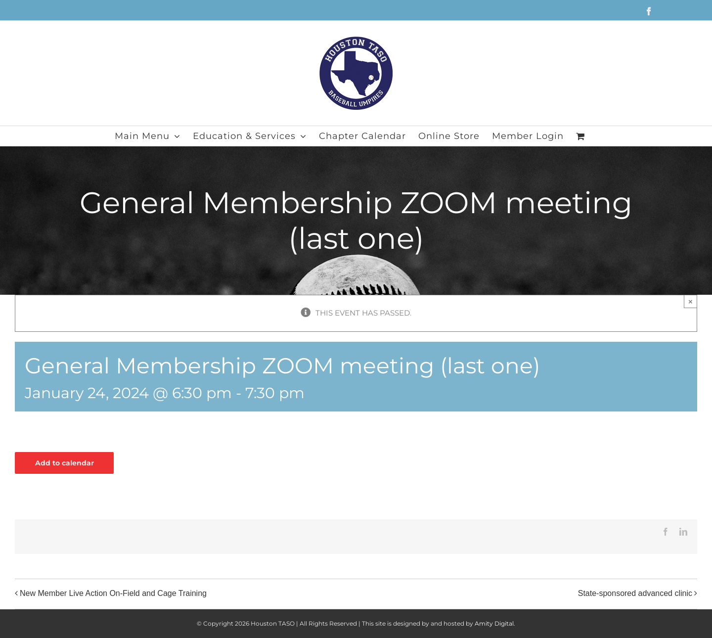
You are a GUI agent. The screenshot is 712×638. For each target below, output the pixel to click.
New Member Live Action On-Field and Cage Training (113, 593)
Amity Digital (494, 623)
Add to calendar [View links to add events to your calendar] (64, 462)
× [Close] (690, 301)
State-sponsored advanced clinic (635, 593)
